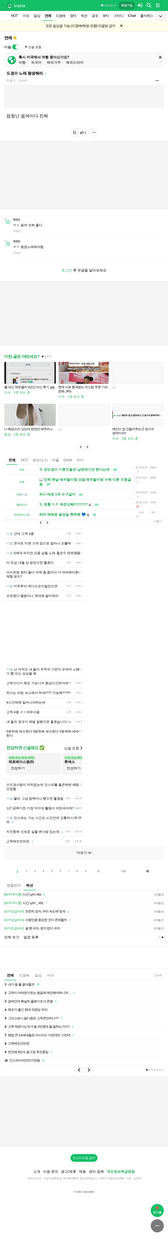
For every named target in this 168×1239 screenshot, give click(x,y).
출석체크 (146, 16)
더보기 (84, 853)
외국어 (36, 62)
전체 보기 (11, 937)
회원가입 (127, 5)
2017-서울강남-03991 (112, 1178)
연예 (48, 16)
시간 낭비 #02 (25, 894)
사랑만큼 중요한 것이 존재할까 (38, 920)
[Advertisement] (84, 1111)
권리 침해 (96, 1171)
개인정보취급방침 (121, 1171)
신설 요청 (32, 47)
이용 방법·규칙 (108, 5)
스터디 (118, 16)
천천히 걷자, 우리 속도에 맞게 (37, 911)
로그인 (66, 270)
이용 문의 (50, 1171)
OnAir (67, 460)
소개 (36, 1171)
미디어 (82, 460)
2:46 (157, 975)
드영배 (60, 16)
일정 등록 (31, 937)
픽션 (84, 16)
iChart (132, 16)
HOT (14, 16)
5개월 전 (10, 80)
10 (98, 871)
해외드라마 (75, 62)
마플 (55, 460)
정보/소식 (40, 460)
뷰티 (106, 16)
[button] (80, 447)
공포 (95, 16)
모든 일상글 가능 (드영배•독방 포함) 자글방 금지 (80, 26)
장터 (73, 16)
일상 (37, 16)
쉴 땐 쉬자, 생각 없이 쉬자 (32, 928)
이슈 (26, 16)
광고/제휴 (68, 1171)
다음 (123, 871)
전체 (12, 460)
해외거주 (54, 62)
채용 (82, 1171)
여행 (22, 62)
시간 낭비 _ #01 (26, 903)
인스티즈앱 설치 (84, 1158)
